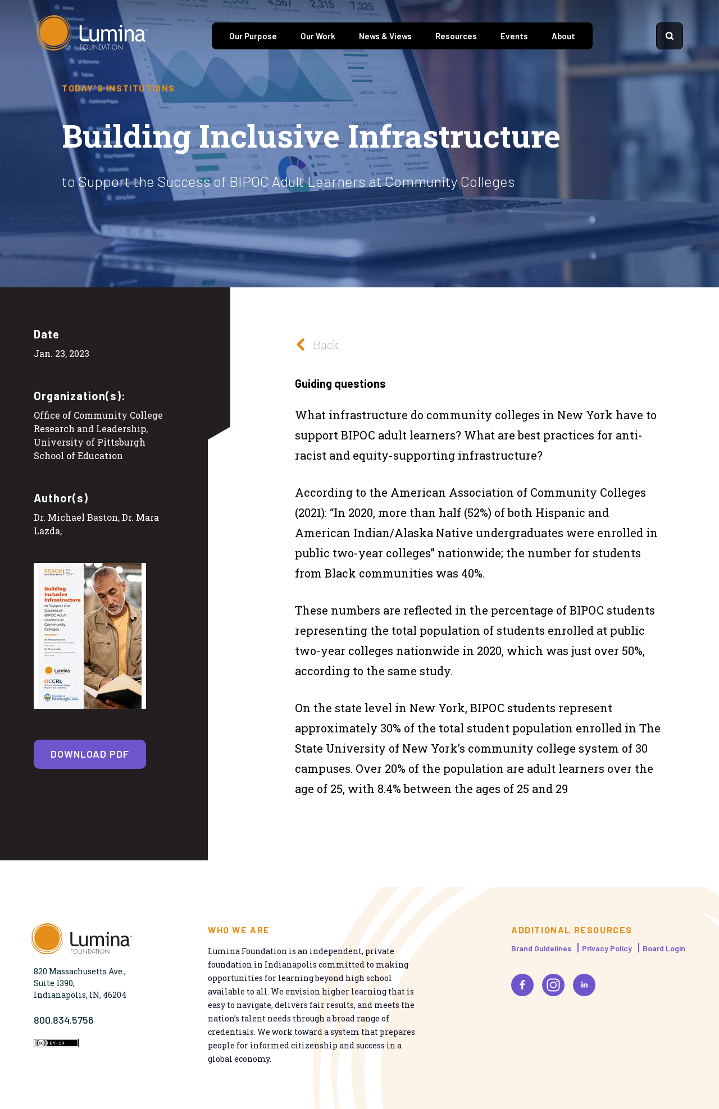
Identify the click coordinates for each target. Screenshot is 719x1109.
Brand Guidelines (541, 948)
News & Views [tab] (385, 36)
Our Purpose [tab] (253, 36)
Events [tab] (514, 36)
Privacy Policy (607, 948)
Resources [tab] (456, 36)
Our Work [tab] (318, 36)
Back (314, 344)
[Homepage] (92, 36)
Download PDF (90, 754)
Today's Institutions (118, 88)
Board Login (664, 948)
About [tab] (563, 36)
